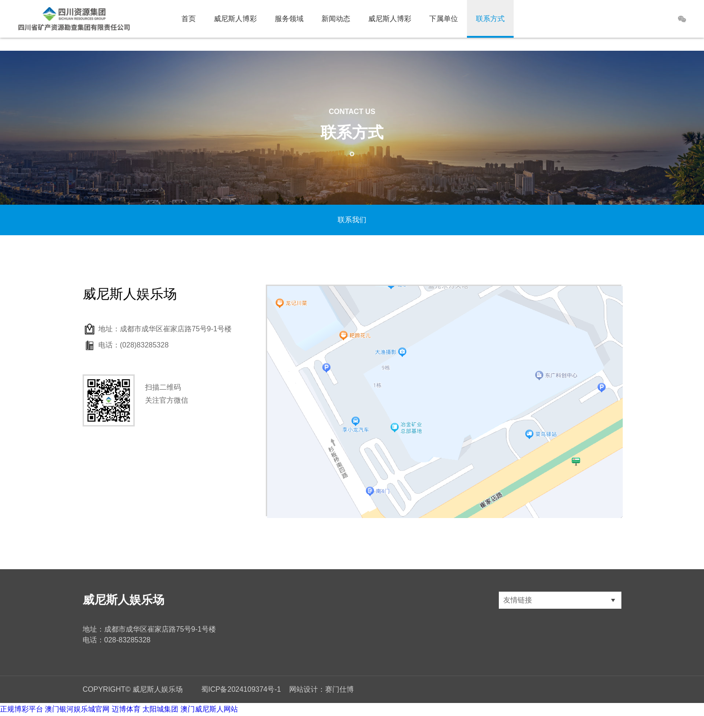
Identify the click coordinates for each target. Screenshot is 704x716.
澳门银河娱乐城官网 (77, 709)
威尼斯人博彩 (235, 18)
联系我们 (352, 220)
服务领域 (289, 18)
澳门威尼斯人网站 (209, 709)
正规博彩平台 (21, 709)
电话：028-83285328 (116, 640)
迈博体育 (126, 709)
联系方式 (490, 18)
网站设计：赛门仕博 (321, 689)
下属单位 (443, 18)
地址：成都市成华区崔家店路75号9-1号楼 (165, 329)
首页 (188, 18)
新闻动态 (335, 18)
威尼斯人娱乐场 (123, 599)
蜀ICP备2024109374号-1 (241, 689)
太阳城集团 (160, 709)
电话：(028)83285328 (133, 345)
